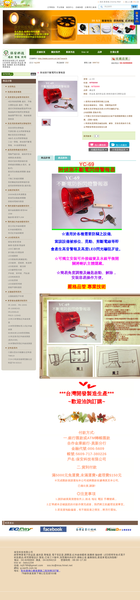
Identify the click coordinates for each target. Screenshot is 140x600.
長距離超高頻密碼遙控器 (19, 182)
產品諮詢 (62, 158)
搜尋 (134, 7)
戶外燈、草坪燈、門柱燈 (19, 273)
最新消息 (70, 52)
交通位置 (114, 52)
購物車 (137, 17)
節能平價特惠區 (15, 287)
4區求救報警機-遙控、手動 (20, 101)
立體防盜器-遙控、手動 (18, 105)
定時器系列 (13, 348)
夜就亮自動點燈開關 (17, 198)
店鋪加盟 (79, 7)
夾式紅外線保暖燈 (16, 233)
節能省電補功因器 (16, 201)
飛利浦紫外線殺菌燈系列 (18, 206)
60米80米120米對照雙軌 (19, 333)
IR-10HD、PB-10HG (17, 305)
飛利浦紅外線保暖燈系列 (18, 222)
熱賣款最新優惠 (14, 92)
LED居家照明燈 (15, 284)
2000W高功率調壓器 (17, 194)
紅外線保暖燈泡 (15, 229)
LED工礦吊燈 (14, 249)
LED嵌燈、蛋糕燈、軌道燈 (20, 263)
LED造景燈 (13, 280)
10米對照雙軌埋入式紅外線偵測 (20, 328)
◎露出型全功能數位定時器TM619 (20, 354)
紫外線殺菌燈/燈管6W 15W (18, 212)
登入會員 (92, 7)
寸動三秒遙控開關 (16, 179)
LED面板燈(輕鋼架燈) (17, 259)
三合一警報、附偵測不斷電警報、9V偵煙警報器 (20, 143)
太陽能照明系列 (14, 292)
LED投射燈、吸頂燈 (17, 266)
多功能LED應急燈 (16, 252)
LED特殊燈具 (14, 277)
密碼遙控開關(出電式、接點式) (19, 166)
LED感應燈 (13, 256)
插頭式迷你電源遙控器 (18, 161)
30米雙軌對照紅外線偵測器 (20, 343)
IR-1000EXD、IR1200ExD (15, 310)
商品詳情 (45, 158)
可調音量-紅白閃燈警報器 (19, 131)
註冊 (87, 7)
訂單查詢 (51, 7)
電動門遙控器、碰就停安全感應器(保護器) (20, 156)
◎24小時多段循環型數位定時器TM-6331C (20, 361)
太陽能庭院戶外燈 (16, 296)
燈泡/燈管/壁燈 (14, 242)
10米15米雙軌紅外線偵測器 (19, 321)
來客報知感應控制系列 (17, 301)
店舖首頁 (41, 52)
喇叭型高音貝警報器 (17, 135)
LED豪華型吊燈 (15, 270)
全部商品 (12, 86)
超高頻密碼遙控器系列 (17, 150)
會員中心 (70, 7)
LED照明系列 (14, 237)
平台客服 (60, 7)
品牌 (100, 52)
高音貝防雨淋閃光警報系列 (19, 123)
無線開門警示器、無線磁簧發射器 (20, 117)
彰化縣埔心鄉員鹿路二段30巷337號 (40, 570)
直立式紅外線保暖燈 (17, 226)
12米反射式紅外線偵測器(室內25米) (19, 338)
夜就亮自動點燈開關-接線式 (19, 173)
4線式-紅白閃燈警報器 (18, 138)
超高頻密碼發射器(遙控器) (19, 186)
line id (84, 52)
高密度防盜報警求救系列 (18, 97)
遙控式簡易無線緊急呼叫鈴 (20, 108)
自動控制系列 (13, 190)
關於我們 (55, 52)
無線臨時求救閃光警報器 (19, 112)
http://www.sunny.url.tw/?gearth (52, 58)
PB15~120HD (14, 315)
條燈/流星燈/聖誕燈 (16, 245)
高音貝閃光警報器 (16, 128)
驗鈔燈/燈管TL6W (16, 217)
